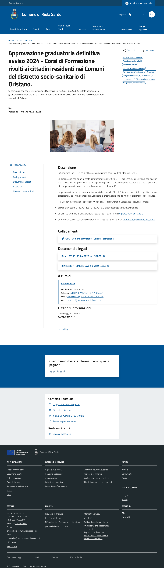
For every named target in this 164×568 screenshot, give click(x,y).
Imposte (82, 29)
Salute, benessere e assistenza (97, 478)
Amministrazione (18, 29)
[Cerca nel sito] (151, 14)
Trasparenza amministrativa (98, 28)
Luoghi (125, 495)
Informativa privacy (92, 513)
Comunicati (126, 473)
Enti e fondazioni (14, 478)
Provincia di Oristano (54, 513)
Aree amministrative (15, 469)
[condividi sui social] (128, 50)
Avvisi (124, 478)
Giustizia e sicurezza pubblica (96, 469)
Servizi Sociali (68, 283)
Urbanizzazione (126, 29)
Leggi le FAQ (89, 529)
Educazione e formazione (56, 486)
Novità (36, 29)
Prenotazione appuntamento (96, 535)
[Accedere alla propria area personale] (138, 3)
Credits (55, 557)
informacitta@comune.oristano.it (139, 219)
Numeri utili (12, 546)
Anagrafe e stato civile (55, 473)
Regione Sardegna (16, 3)
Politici (9, 490)
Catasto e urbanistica (54, 482)
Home (11, 40)
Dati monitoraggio (14, 557)
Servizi (49, 29)
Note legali (88, 517)
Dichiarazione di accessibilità (96, 522)
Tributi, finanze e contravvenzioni (98, 482)
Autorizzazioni (51, 478)
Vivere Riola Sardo (64, 27)
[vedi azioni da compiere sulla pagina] (148, 50)
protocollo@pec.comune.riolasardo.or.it (84, 300)
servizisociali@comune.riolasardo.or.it (85, 296)
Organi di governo (14, 482)
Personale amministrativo (18, 486)
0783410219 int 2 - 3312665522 (86, 293)
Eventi (124, 499)
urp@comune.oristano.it (131, 213)
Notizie (28, 40)
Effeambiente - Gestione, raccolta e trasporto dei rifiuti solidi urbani (62, 524)
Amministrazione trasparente (96, 525)
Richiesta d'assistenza (93, 538)
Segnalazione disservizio (94, 532)
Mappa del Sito (76, 557)
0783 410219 (21, 523)
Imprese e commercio (93, 473)
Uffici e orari (12, 542)
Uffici (9, 494)
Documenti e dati (14, 473)
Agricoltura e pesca (53, 469)
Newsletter (127, 517)
